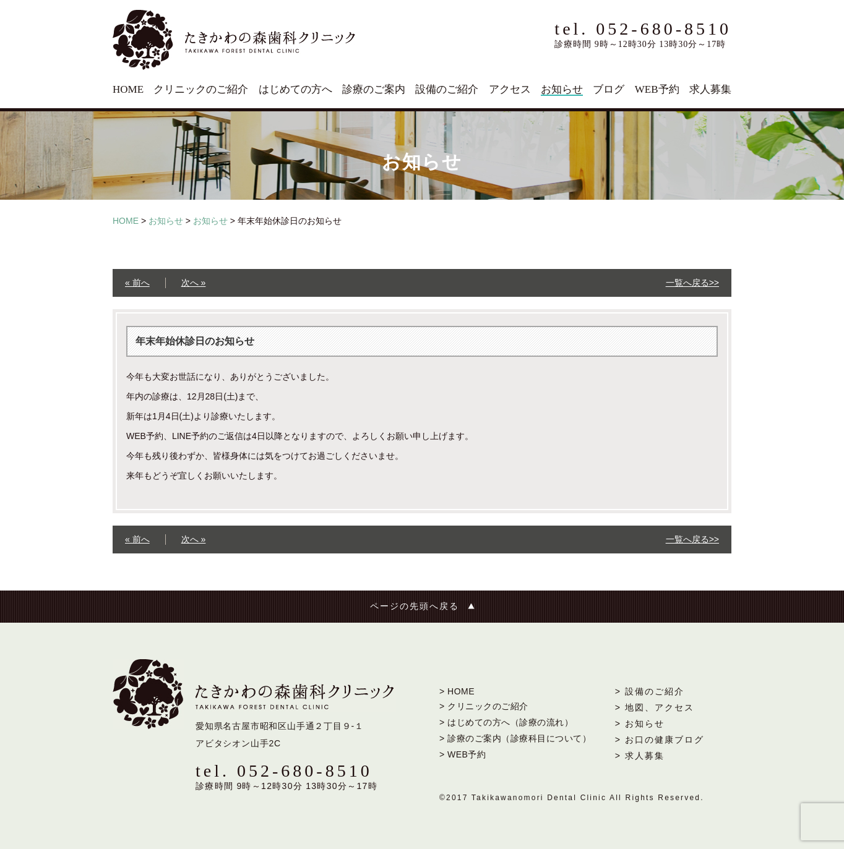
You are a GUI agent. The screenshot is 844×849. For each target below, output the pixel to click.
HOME (128, 89)
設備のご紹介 (446, 89)
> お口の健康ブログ (659, 739)
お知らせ (562, 89)
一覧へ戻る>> (692, 283)
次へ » (193, 283)
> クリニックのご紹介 (483, 706)
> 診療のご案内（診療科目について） (515, 738)
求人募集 (710, 89)
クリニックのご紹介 (200, 89)
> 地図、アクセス (654, 707)
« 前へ (137, 283)
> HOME (457, 691)
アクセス (510, 89)
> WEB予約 (462, 754)
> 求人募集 (640, 756)
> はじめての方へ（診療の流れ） (506, 722)
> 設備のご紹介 (649, 691)
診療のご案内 (373, 89)
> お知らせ (640, 723)
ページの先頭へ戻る (414, 606)
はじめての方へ (295, 89)
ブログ (608, 89)
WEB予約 (657, 89)
